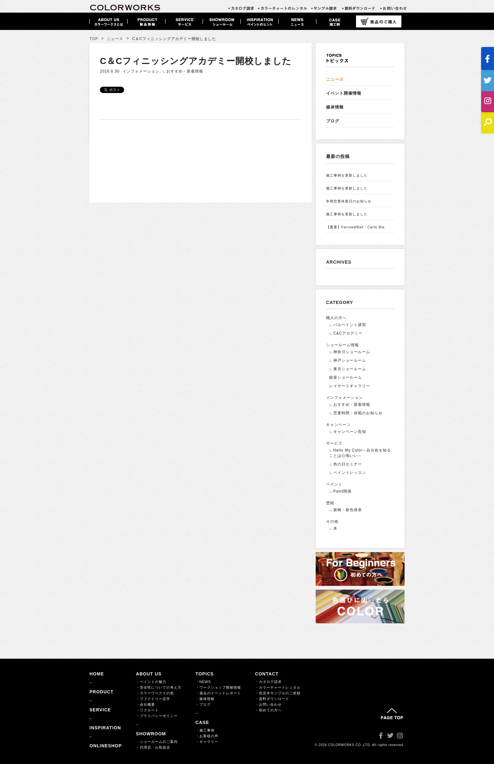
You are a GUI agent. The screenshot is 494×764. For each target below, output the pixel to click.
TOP (93, 39)
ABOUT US (149, 673)
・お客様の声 (207, 736)
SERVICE (100, 709)
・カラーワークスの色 (155, 693)
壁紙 (330, 503)
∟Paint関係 (340, 491)
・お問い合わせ (268, 704)
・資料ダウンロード (272, 699)
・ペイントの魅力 (151, 682)
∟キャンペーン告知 (347, 431)
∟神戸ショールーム (347, 360)
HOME (96, 673)
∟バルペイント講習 (347, 325)
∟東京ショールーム (347, 369)
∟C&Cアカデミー (346, 333)
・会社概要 (145, 704)
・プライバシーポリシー (157, 716)
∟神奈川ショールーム (349, 352)
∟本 (333, 528)
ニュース (115, 39)
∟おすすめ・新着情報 (182, 71)
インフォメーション (141, 71)
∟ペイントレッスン (347, 472)
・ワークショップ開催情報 (218, 687)
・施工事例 (205, 730)
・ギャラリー (207, 742)
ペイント (334, 484)
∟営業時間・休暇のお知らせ (355, 413)
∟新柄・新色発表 (345, 510)
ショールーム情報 (342, 345)
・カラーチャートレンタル (278, 687)
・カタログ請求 (268, 682)
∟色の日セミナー (345, 464)
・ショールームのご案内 (157, 742)
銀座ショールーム (345, 377)
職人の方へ (336, 318)
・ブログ (203, 704)
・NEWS (203, 682)
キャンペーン (338, 425)
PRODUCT (101, 691)
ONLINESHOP (105, 745)
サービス (334, 443)
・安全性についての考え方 (158, 687)
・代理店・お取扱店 (153, 747)
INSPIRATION (105, 727)
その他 (332, 521)
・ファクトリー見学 (153, 699)
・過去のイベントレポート (218, 693)
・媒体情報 (205, 699)
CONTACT (267, 673)
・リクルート (147, 710)
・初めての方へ (268, 710)
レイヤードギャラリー (349, 386)
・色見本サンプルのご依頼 (278, 693)
